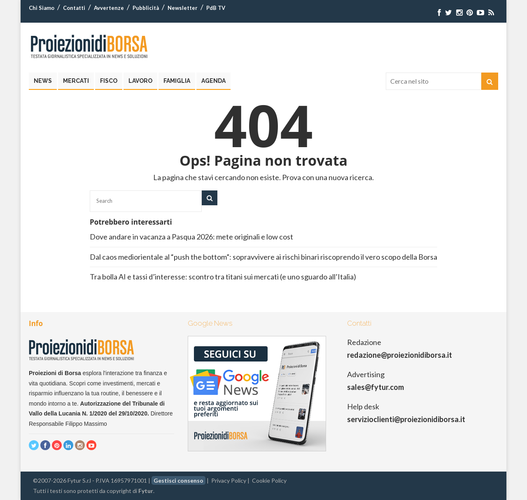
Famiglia (176, 80)
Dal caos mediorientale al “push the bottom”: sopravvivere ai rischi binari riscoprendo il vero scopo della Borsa (263, 256)
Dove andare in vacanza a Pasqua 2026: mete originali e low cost (192, 236)
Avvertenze (109, 8)
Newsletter (183, 8)
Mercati (76, 80)
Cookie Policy (269, 480)
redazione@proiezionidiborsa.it (399, 354)
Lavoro (140, 80)
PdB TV (215, 8)
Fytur (145, 490)
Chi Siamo (41, 8)
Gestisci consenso (178, 480)
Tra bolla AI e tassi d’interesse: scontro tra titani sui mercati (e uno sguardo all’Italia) (223, 276)
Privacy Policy (228, 480)
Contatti (74, 8)
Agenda (213, 80)
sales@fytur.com (375, 387)
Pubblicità (146, 8)
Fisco (108, 80)
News (43, 80)
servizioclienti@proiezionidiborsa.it (406, 419)
